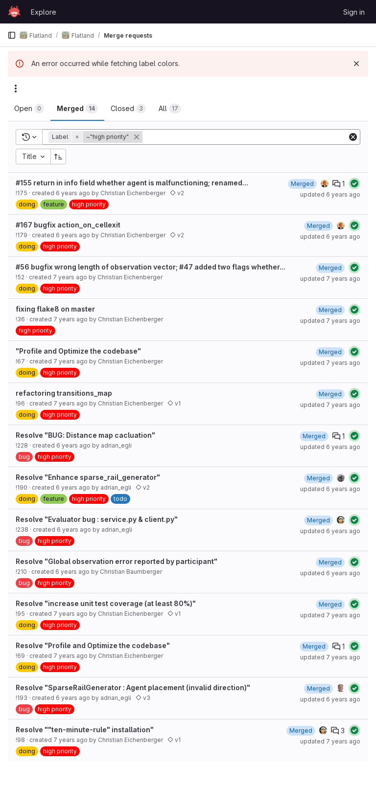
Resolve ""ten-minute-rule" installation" (85, 729)
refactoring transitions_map (64, 393)
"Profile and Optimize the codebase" (78, 351)
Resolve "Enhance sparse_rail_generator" (88, 477)
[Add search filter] (245, 137)
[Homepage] (14, 12)
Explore (43, 12)
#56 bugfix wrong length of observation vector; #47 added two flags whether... (150, 267)
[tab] (29, 108)
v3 (143, 697)
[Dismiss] (356, 63)
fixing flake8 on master (55, 309)
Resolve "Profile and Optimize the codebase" (93, 645)
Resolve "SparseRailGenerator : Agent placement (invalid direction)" (133, 687)
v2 (177, 193)
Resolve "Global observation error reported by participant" (116, 561)
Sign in (354, 12)
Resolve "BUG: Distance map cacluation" (85, 435)
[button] (96, 137)
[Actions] (16, 88)
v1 (174, 403)
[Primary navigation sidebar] (12, 35)
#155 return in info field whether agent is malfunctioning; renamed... (132, 183)
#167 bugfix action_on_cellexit (68, 225)
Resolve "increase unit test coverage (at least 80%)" (106, 603)
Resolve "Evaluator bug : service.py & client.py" (97, 519)
